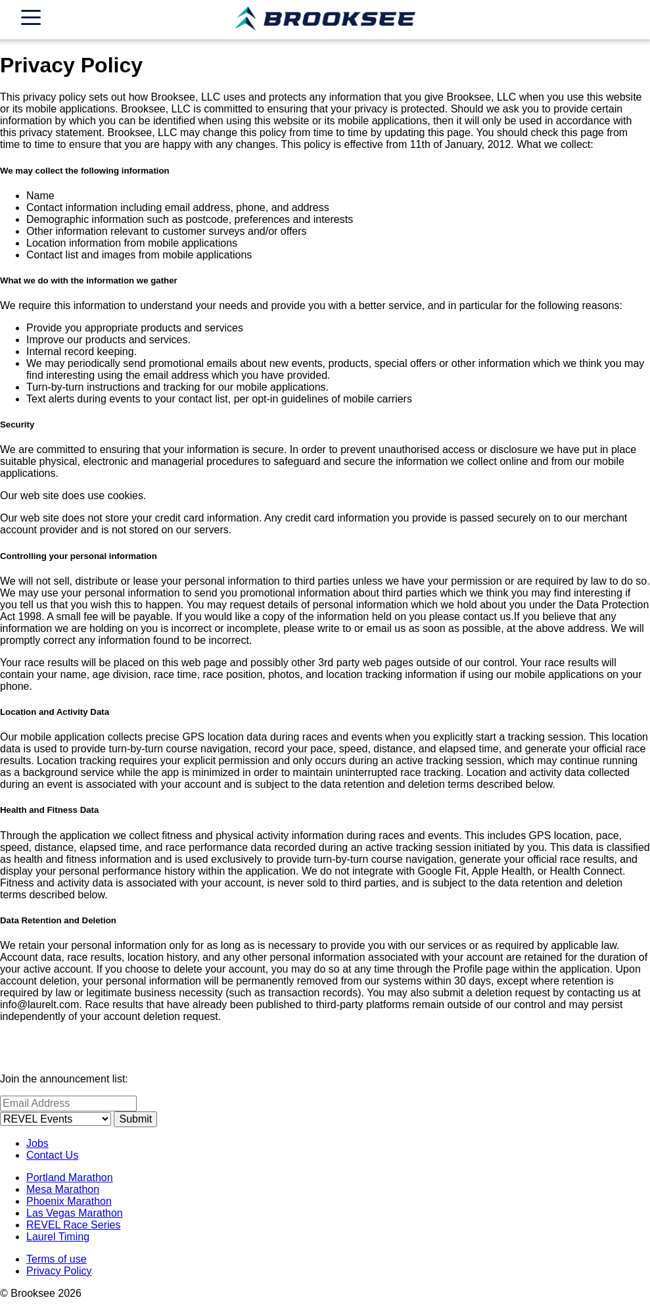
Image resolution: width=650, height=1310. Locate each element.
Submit (135, 1119)
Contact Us (52, 1155)
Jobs (37, 1143)
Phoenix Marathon (69, 1201)
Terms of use (56, 1259)
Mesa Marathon (62, 1189)
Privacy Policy (59, 1270)
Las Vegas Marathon (74, 1213)
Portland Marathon (69, 1177)
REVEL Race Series (73, 1224)
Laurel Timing (57, 1236)
